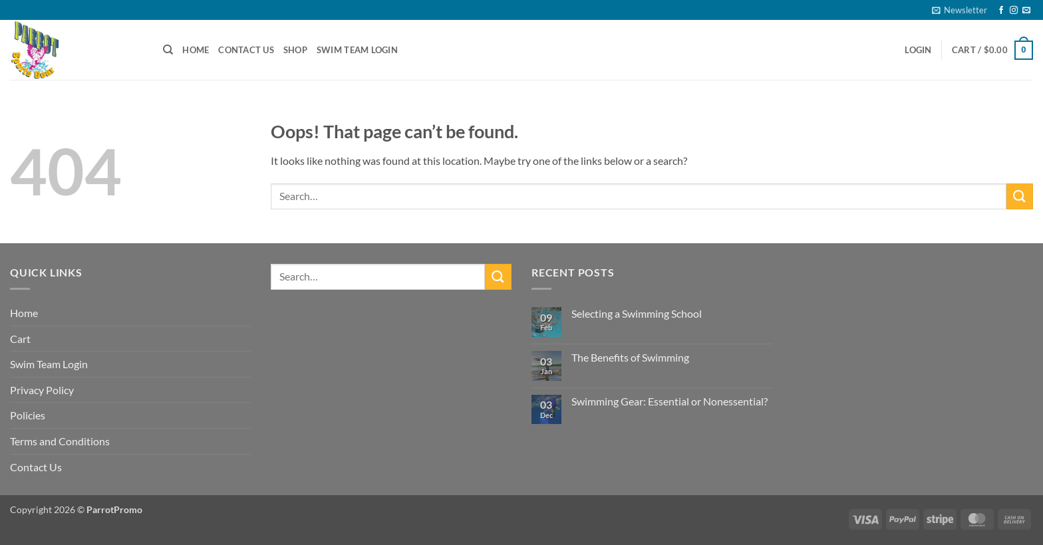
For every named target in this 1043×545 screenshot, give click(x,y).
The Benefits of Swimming (630, 357)
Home (195, 50)
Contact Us (246, 50)
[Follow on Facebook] (1001, 10)
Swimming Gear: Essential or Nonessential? (669, 401)
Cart (20, 338)
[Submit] (1019, 196)
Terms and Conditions (60, 441)
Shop (295, 50)
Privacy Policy (42, 389)
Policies (27, 415)
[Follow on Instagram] (1014, 10)
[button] (959, 10)
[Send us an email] (1026, 10)
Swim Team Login (357, 50)
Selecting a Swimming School (636, 313)
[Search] (168, 49)
